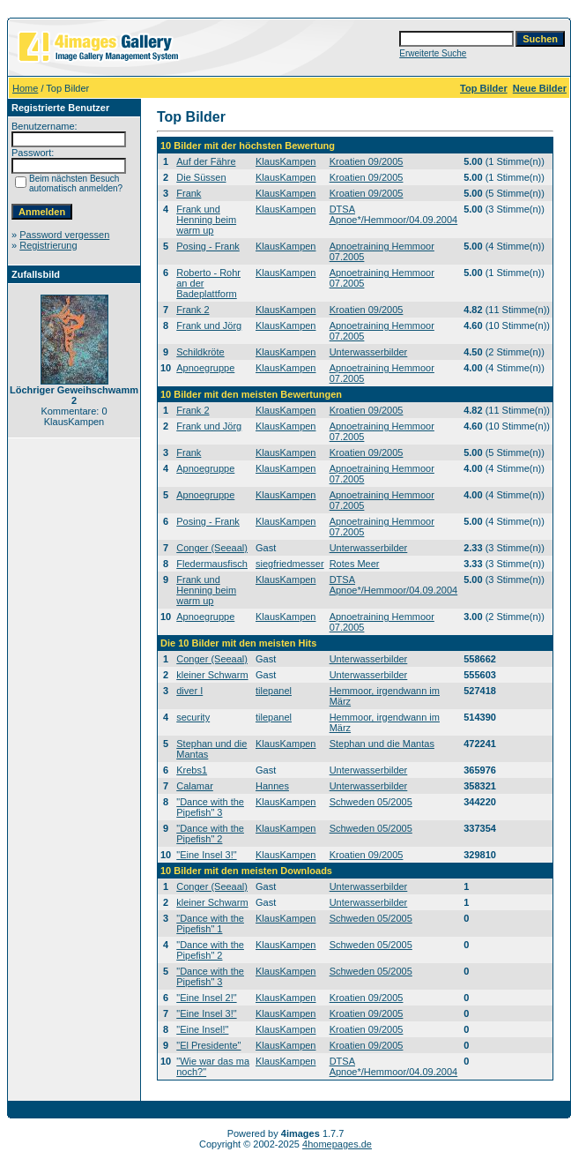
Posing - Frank (208, 246)
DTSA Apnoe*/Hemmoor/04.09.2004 (394, 214)
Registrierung (48, 245)
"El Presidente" (208, 1045)
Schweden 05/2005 (371, 801)
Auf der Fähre (205, 161)
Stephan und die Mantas (382, 743)
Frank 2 (192, 309)
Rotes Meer (355, 563)
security (193, 717)
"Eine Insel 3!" (206, 854)
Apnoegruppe (205, 368)
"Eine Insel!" (202, 1029)
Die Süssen (201, 177)
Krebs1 (191, 770)
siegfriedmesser (290, 563)
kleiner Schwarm (212, 674)
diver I (189, 690)
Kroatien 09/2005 (367, 161)
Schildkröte (200, 352)
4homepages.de (337, 1144)
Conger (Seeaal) (212, 547)
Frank (188, 193)
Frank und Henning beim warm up (206, 220)
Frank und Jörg (208, 325)
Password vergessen (64, 234)
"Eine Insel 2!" (206, 997)
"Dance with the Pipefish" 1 (210, 923)
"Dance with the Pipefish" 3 (210, 807)
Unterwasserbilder (369, 352)
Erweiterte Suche (432, 53)
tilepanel (274, 690)
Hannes (272, 786)
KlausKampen (286, 161)
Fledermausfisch (212, 563)
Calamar (194, 786)
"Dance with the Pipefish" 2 (210, 833)
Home (25, 88)
